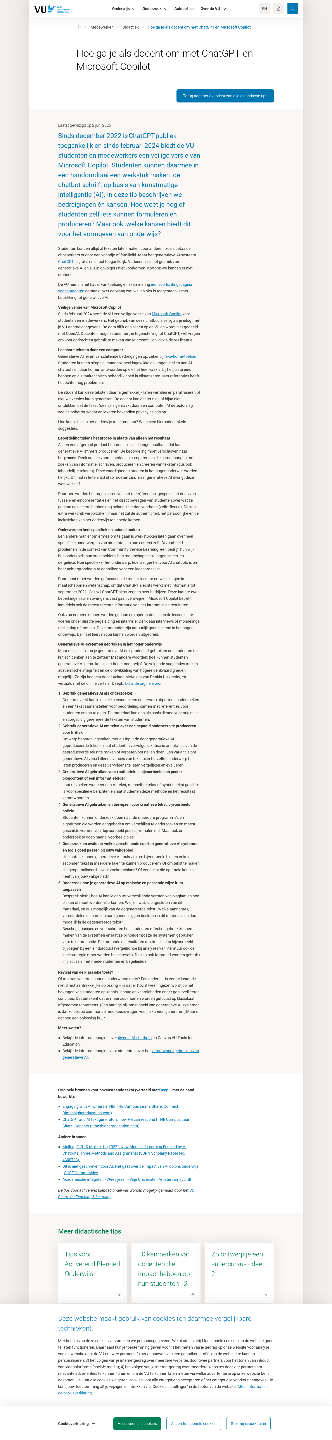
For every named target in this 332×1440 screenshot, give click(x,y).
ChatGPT (66, 261)
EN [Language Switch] (264, 8)
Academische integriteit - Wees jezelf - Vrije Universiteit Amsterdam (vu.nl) (126, 1179)
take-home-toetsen (180, 356)
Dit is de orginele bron (144, 683)
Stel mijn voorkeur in (248, 1423)
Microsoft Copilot (167, 314)
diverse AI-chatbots (135, 1037)
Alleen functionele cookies (193, 1423)
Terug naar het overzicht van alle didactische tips (225, 96)
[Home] (78, 27)
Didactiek (131, 27)
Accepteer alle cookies (137, 1423)
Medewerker (102, 27)
